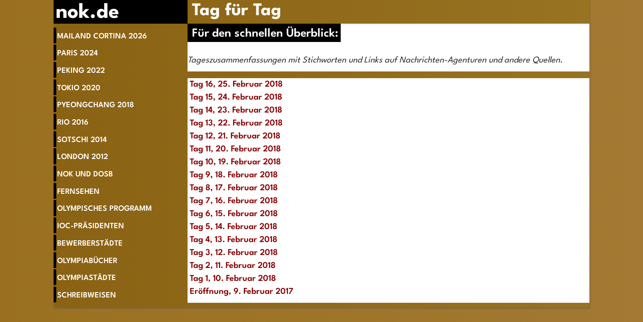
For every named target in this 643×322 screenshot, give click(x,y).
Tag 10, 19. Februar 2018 (235, 162)
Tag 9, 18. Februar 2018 (234, 175)
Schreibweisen (86, 295)
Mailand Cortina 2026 (102, 36)
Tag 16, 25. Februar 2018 (236, 84)
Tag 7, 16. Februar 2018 (234, 201)
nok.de (87, 13)
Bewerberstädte (90, 243)
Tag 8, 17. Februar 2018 (234, 188)
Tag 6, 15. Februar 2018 (234, 214)
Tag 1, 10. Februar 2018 (233, 279)
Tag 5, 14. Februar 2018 (233, 227)
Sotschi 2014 (82, 140)
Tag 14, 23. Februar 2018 (236, 110)
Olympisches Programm (104, 209)
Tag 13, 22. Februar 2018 (236, 123)
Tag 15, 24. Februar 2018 (236, 97)
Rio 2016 (72, 122)
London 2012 (82, 157)
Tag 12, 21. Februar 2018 (235, 136)
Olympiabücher (87, 261)
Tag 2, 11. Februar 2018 (233, 266)
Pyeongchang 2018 (95, 105)
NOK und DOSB (85, 174)
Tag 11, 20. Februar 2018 (235, 149)
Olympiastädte (86, 278)
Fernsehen (78, 192)
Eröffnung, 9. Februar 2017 (241, 292)
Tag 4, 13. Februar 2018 (233, 240)
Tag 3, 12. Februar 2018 (234, 253)
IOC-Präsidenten (90, 226)
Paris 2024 (77, 53)
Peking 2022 (81, 71)
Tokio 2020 (78, 88)
